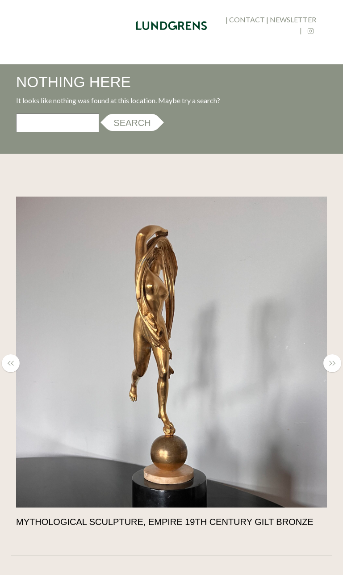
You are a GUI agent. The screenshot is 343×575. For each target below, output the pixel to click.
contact (247, 19)
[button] (15, 363)
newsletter (293, 19)
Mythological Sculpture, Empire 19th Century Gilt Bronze (165, 522)
